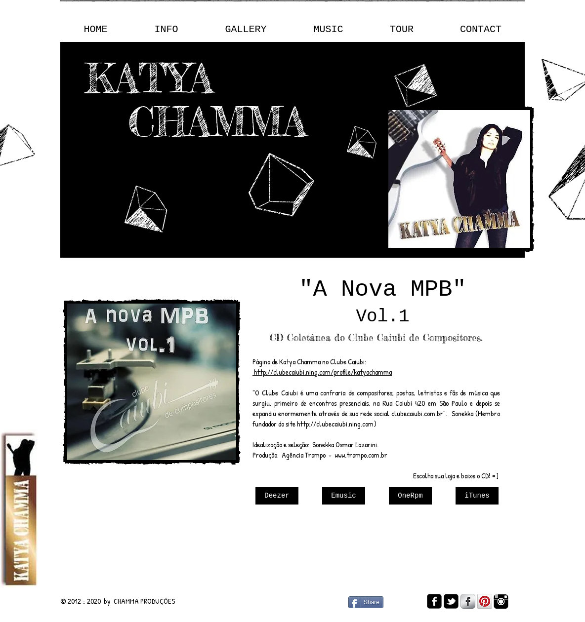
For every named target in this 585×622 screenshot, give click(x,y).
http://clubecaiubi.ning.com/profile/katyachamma (323, 372)
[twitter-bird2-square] (451, 601)
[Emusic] (343, 496)
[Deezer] (276, 496)
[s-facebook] (467, 601)
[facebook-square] (434, 601)
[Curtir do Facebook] (263, 606)
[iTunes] (477, 496)
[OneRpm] (410, 496)
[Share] (365, 602)
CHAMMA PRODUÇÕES (144, 601)
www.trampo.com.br (360, 455)
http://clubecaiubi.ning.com (335, 424)
